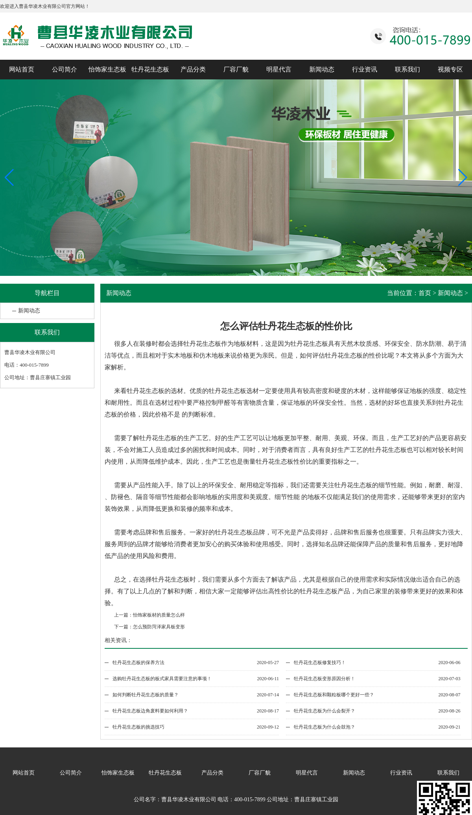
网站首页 (21, 69)
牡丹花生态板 (150, 69)
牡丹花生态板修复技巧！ (320, 662)
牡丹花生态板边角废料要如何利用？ (150, 711)
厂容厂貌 (236, 69)
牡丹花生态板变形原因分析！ (324, 678)
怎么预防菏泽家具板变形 (159, 627)
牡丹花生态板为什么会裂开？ (324, 711)
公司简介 (64, 69)
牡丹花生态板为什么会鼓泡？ (324, 727)
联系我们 (407, 69)
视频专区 (450, 69)
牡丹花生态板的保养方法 (138, 662)
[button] (462, 177)
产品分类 (193, 69)
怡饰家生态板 (107, 69)
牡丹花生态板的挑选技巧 (138, 727)
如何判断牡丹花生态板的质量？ (145, 695)
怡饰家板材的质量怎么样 (159, 615)
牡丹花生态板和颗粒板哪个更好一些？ (334, 695)
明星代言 (278, 69)
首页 (425, 293)
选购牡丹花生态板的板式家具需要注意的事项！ (162, 678)
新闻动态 (321, 69)
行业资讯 (364, 69)
